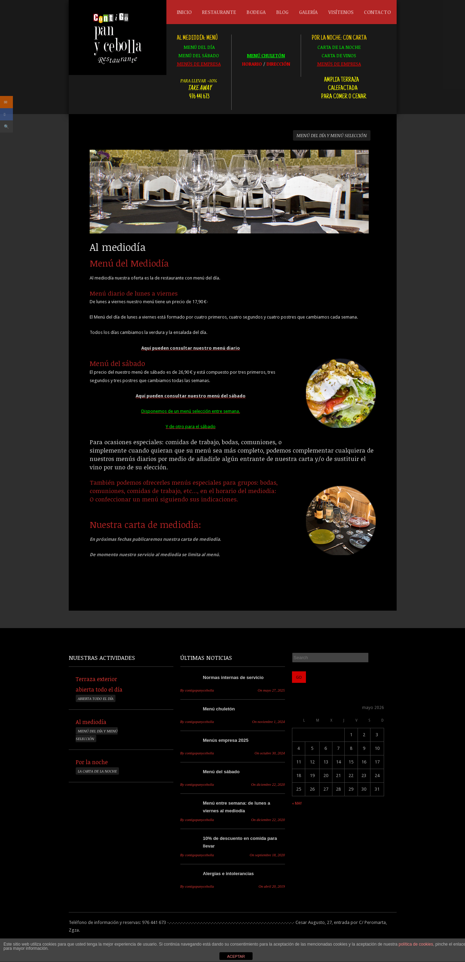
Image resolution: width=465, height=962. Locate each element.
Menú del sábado (221, 771)
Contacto (377, 12)
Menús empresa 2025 (226, 740)
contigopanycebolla (197, 690)
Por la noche (92, 762)
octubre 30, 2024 (270, 753)
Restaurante (217, 14)
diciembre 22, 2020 (268, 784)
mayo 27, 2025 (271, 690)
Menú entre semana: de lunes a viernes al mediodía (236, 806)
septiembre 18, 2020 (267, 855)
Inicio (184, 12)
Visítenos (340, 12)
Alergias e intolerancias (228, 873)
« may (297, 803)
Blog (282, 12)
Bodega (254, 14)
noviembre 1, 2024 (268, 722)
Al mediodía (91, 722)
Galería (308, 12)
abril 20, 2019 (271, 886)
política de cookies (416, 944)
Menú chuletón (219, 708)
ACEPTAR (236, 956)
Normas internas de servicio (233, 677)
